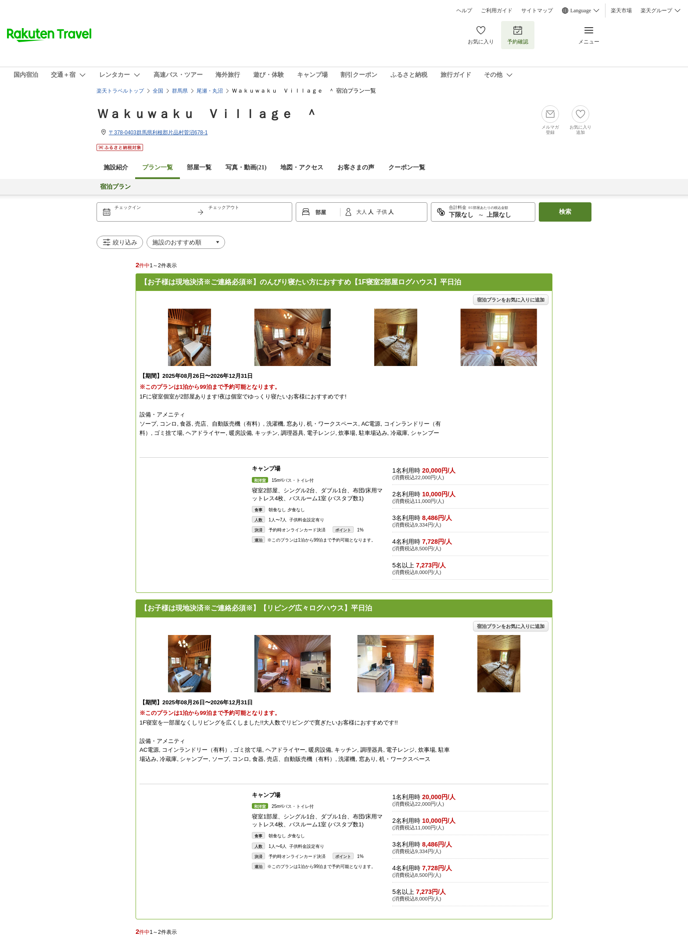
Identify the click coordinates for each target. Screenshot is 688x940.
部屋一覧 (199, 167)
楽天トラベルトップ (120, 91)
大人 (362, 212)
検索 (565, 211)
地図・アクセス (301, 167)
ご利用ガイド (496, 10)
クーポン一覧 (406, 167)
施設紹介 (116, 167)
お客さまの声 (355, 167)
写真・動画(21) (246, 167)
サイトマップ (537, 10)
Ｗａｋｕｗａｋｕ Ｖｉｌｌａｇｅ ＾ (207, 114)
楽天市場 (621, 10)
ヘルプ (464, 10)
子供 (382, 212)
